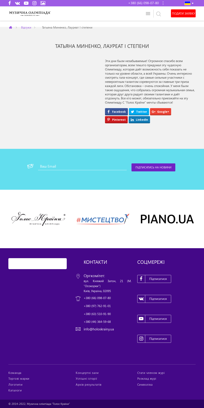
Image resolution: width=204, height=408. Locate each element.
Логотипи (15, 384)
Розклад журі (146, 378)
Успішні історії (86, 378)
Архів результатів (89, 384)
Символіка (145, 384)
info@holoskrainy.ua (99, 329)
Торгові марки (18, 378)
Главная (11, 27)
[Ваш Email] (82, 166)
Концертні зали (87, 373)
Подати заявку (183, 13)
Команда (15, 373)
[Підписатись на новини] (153, 167)
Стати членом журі (151, 373)
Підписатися (152, 279)
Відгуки (26, 27)
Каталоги (15, 390)
